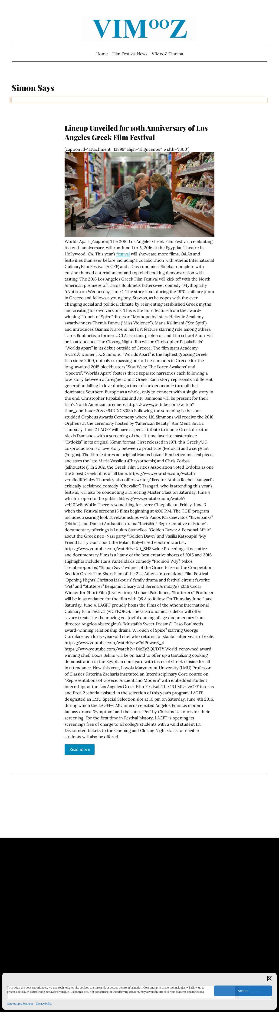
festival (123, 254)
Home (102, 53)
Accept (243, 991)
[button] (269, 978)
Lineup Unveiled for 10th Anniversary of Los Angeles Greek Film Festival (136, 132)
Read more (79, 749)
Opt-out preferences (20, 1003)
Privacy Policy (44, 1003)
